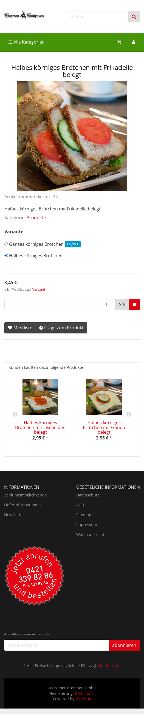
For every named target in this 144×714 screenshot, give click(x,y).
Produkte (36, 218)
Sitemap (83, 514)
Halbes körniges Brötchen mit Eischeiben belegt (40, 427)
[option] (40, 414)
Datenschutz (87, 495)
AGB (80, 504)
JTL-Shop (83, 698)
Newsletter (14, 514)
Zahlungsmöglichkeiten (25, 495)
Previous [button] (15, 414)
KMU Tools (84, 693)
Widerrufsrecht (90, 534)
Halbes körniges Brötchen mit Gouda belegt (104, 427)
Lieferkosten (109, 665)
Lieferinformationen (22, 504)
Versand (38, 289)
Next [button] (128, 414)
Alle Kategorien (27, 42)
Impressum (86, 524)
